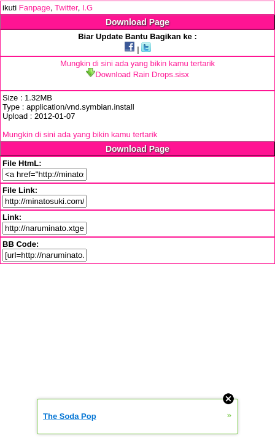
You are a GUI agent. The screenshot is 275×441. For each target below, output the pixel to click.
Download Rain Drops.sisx (137, 74)
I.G (87, 7)
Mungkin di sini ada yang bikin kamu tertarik (137, 63)
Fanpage (34, 7)
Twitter (66, 7)
